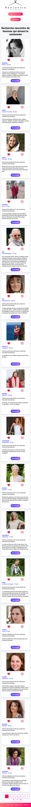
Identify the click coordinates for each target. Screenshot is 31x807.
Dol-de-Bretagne (6, 253)
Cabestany (5, 537)
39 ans (10, 773)
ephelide (4, 393)
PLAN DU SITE (18, 805)
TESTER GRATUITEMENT (15, 14)
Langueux (5, 348)
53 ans (10, 159)
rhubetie (4, 488)
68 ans (11, 348)
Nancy (4, 64)
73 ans (14, 253)
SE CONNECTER (15, 19)
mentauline (5, 535)
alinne (4, 157)
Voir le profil (15, 80)
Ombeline (5, 204)
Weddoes (5, 63)
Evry (3, 206)
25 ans (8, 631)
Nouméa (4, 773)
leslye (3, 582)
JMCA (4, 110)
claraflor (4, 677)
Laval (3, 631)
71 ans (8, 206)
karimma (4, 724)
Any (3, 252)
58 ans (13, 301)
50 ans (9, 64)
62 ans (10, 395)
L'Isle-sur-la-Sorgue (7, 584)
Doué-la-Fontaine (7, 112)
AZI (3, 299)
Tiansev (4, 629)
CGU (11, 805)
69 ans (15, 112)
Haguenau (5, 678)
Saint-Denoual (6, 301)
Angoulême (5, 442)
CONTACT (27, 805)
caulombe (5, 771)
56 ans (11, 678)
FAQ (8, 805)
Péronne (4, 159)
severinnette (5, 441)
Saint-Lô (4, 489)
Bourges (4, 726)
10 (20, 800)
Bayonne (4, 395)
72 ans (11, 537)
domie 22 (5, 346)
